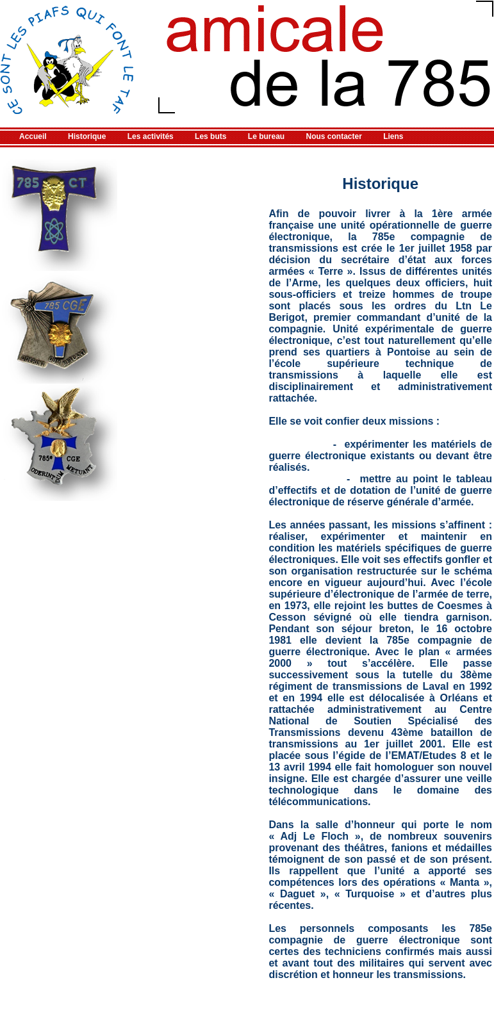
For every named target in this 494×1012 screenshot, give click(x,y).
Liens (393, 136)
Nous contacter (334, 136)
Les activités (151, 136)
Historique (87, 136)
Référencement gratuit (38, 1007)
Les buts (210, 136)
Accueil (33, 136)
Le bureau (266, 136)
